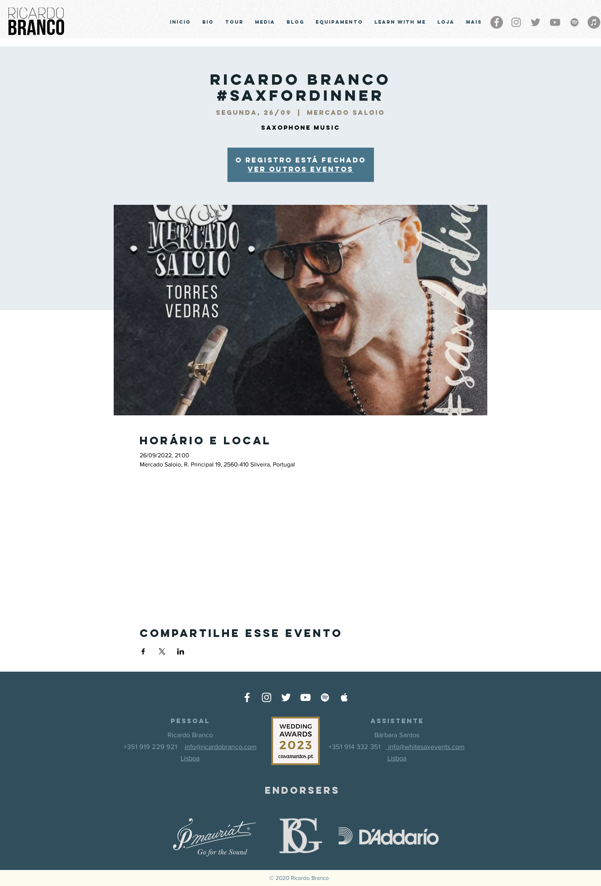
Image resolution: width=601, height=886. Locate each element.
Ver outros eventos (300, 169)
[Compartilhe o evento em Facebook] (143, 651)
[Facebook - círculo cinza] (496, 22)
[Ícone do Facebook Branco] (247, 697)
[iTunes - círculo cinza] (594, 22)
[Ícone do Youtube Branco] (305, 697)
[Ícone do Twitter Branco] (286, 697)
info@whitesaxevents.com (425, 747)
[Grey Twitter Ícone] (535, 22)
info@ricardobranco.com (221, 747)
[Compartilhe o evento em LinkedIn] (180, 651)
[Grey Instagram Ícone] (516, 22)
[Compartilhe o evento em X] (162, 651)
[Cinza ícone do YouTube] (555, 22)
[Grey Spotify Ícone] (574, 22)
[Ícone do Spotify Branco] (325, 697)
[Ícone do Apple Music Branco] (344, 697)
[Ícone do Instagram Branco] (266, 697)
